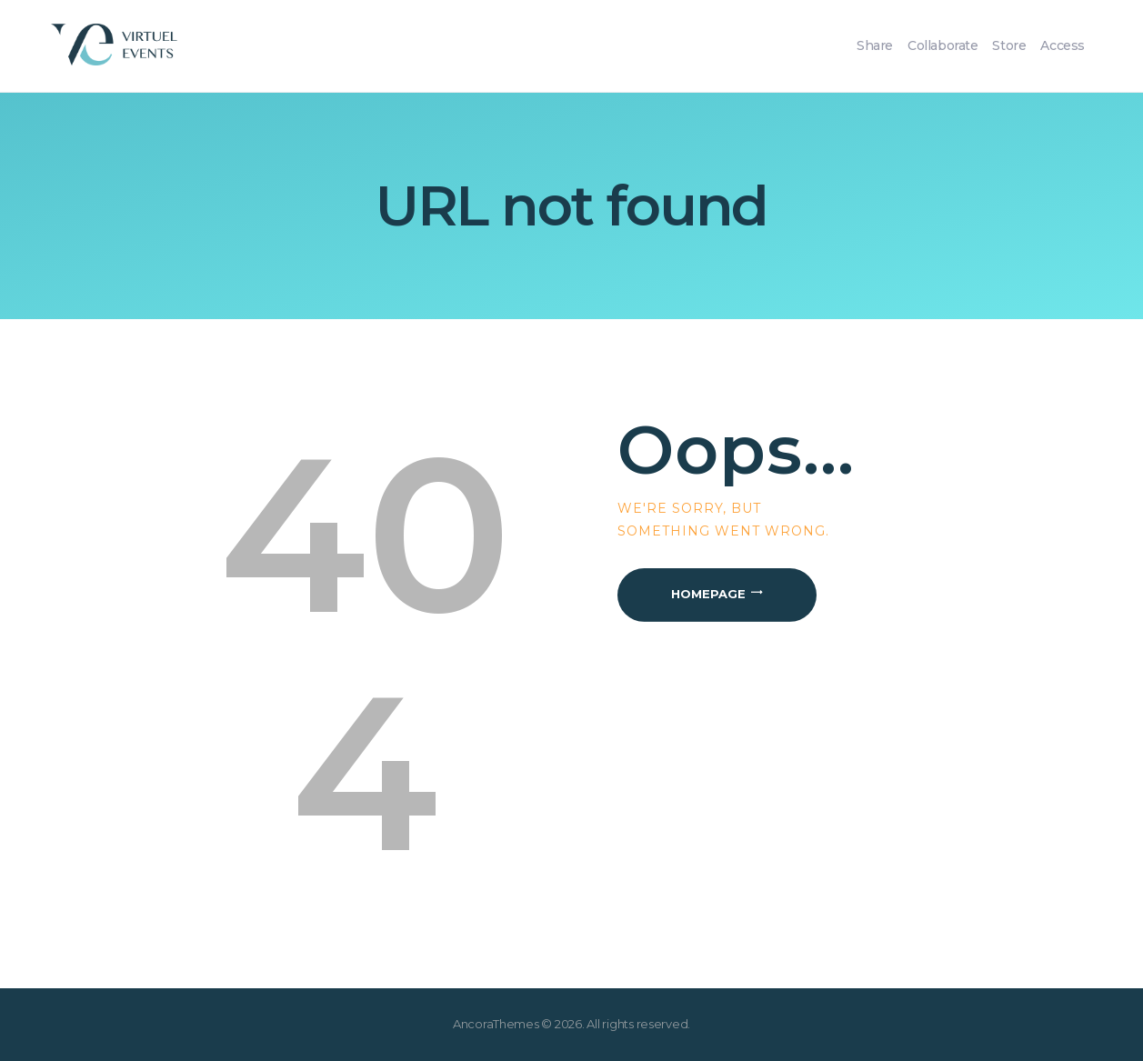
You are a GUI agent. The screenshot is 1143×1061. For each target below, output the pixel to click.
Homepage (708, 593)
